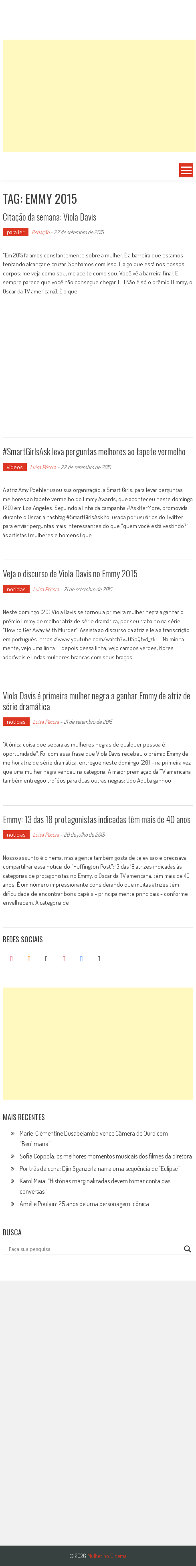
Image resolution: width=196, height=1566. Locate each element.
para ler (15, 232)
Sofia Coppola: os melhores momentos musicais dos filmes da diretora (106, 1156)
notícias (16, 589)
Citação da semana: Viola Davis (49, 216)
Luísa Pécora (43, 467)
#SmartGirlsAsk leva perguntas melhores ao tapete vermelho (94, 451)
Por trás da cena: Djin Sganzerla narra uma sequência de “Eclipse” (100, 1168)
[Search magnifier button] (187, 1249)
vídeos (15, 467)
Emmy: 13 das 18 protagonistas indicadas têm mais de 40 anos (96, 819)
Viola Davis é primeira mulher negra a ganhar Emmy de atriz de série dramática (96, 700)
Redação (40, 232)
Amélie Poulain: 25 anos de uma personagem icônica (84, 1204)
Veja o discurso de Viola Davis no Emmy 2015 (70, 573)
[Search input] (94, 1249)
